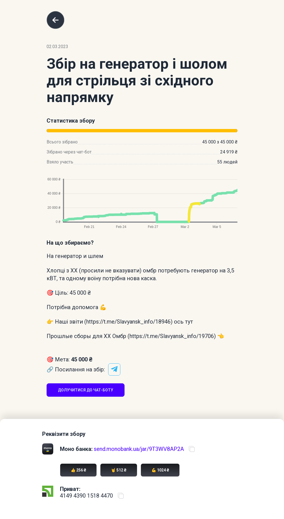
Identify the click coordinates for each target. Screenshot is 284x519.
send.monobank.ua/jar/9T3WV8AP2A (139, 449)
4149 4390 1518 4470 (86, 495)
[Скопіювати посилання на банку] (191, 449)
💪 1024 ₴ (160, 470)
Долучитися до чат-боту (85, 390)
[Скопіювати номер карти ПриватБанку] (120, 495)
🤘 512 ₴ (118, 470)
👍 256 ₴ (78, 470)
